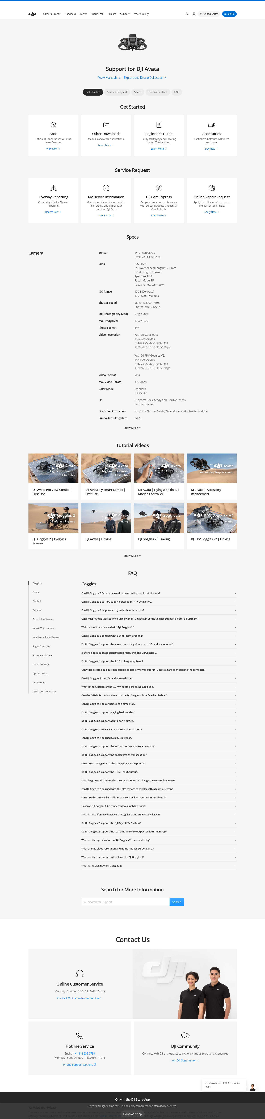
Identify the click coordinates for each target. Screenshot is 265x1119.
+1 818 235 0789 (85, 1045)
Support (124, 5)
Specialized (97, 5)
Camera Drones (52, 5)
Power (83, 5)
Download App (132, 1106)
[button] (252, 1087)
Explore (112, 5)
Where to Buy (141, 5)
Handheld (70, 5)
